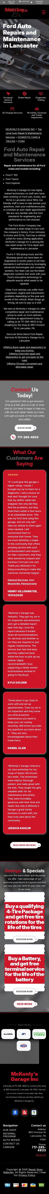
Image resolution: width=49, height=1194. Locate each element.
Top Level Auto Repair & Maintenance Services (24, 133)
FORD (21, 141)
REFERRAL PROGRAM (9, 1135)
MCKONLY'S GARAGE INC (20, 129)
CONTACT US (11, 1143)
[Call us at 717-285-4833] (24, 437)
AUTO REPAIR (11, 1140)
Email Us (41, 1155)
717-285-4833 (28, 321)
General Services (18, 580)
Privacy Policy (27, 1175)
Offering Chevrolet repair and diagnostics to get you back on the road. (24, 357)
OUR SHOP (9, 1130)
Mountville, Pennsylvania (22, 583)
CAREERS (9, 1147)
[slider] (13, 475)
